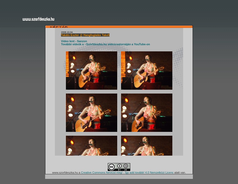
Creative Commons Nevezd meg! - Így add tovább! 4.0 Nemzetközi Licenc (127, 172)
